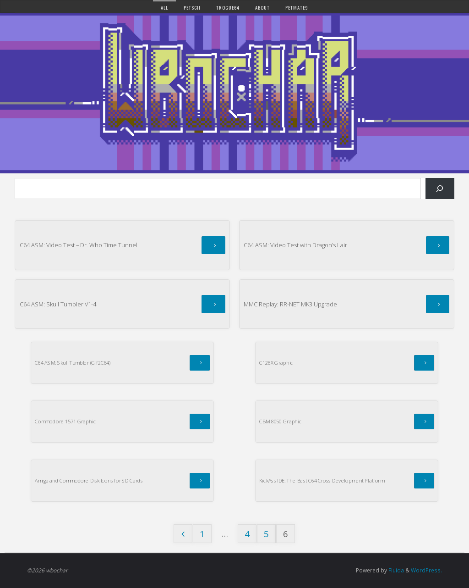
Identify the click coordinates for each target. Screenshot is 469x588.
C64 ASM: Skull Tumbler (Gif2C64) (72, 362)
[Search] (439, 188)
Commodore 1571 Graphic (65, 421)
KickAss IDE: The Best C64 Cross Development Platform (321, 480)
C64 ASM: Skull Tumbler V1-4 (58, 304)
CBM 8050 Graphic (280, 421)
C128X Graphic (276, 362)
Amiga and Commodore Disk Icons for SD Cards (89, 480)
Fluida (395, 570)
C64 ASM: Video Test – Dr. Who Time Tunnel (78, 245)
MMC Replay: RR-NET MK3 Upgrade (290, 304)
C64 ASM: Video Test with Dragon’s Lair (295, 245)
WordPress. (426, 570)
